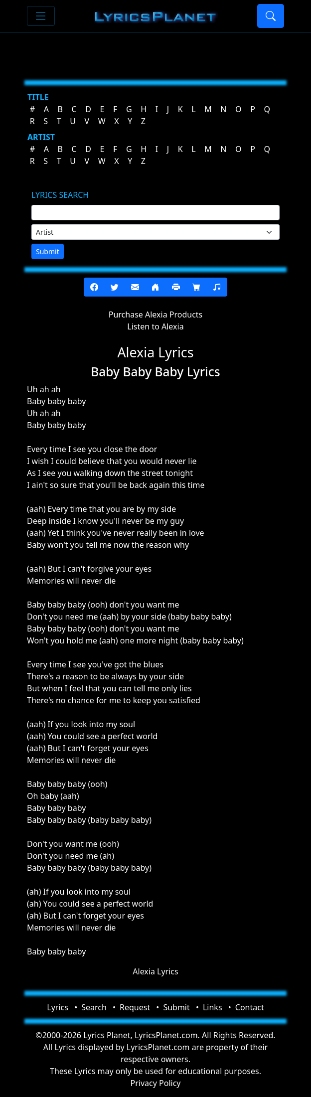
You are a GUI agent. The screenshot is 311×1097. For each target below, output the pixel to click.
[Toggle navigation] (41, 16)
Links (212, 1007)
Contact (249, 1007)
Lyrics (57, 1007)
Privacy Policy (156, 1083)
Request (135, 1007)
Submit (47, 251)
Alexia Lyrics (155, 971)
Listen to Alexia (155, 326)
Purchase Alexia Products (156, 314)
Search (94, 1007)
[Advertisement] (155, 52)
